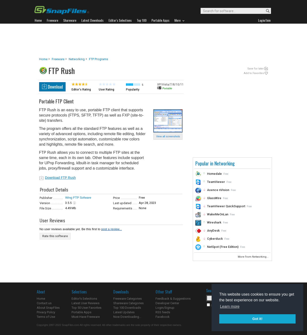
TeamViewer (216, 182)
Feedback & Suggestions (173, 298)
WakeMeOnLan (217, 214)
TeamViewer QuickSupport (226, 206)
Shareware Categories (128, 303)
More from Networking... (253, 256)
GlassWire (214, 198)
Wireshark (214, 222)
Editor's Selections (84, 298)
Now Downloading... (127, 317)
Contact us (44, 303)
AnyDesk (213, 230)
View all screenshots (168, 136)
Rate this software (55, 236)
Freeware (58, 59)
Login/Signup (165, 307)
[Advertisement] (153, 40)
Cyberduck (215, 238)
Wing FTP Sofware (78, 197)
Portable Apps (81, 312)
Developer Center (167, 303)
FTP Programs (98, 59)
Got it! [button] (257, 319)
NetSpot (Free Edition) (223, 247)
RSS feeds (163, 312)
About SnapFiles (48, 307)
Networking (77, 59)
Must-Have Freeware (86, 317)
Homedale (214, 173)
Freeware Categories (127, 298)
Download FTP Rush (60, 178)
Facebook (163, 317)
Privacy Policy (46, 312)
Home (43, 59)
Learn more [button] (229, 306)
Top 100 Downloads (127, 307)
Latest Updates (124, 312)
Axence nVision (218, 190)
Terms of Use (46, 317)
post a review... (111, 229)
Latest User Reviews (85, 303)
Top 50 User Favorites (86, 307)
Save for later (255, 68)
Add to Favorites (254, 73)
